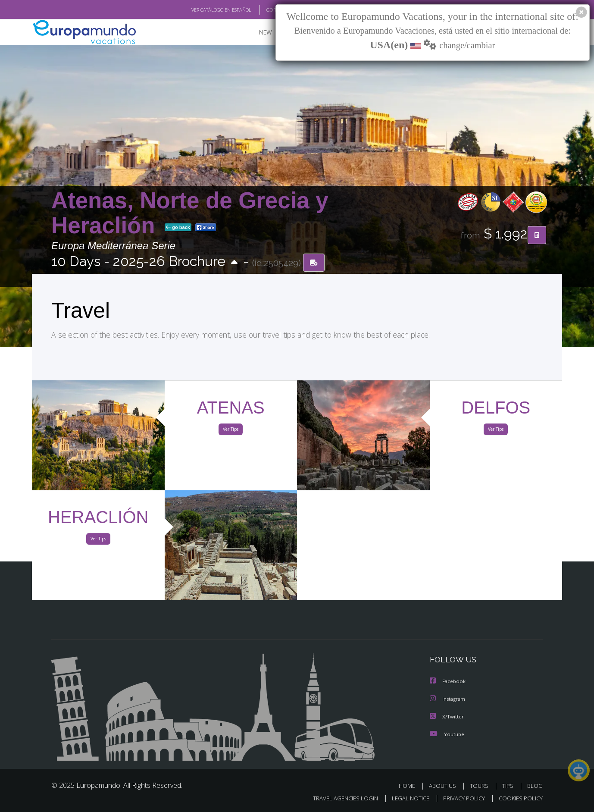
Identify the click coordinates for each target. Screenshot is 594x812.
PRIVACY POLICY (460, 797)
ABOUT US (445, 785)
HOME (410, 785)
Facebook (448, 681)
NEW (257, 32)
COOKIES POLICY (519, 797)
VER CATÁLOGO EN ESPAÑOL (201, 10)
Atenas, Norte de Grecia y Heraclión (189, 213)
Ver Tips (230, 430)
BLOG (535, 785)
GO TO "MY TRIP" (269, 10)
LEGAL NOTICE (405, 797)
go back (178, 227)
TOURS (481, 785)
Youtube (447, 733)
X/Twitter (447, 716)
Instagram (448, 699)
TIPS (509, 785)
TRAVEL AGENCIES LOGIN (337, 797)
